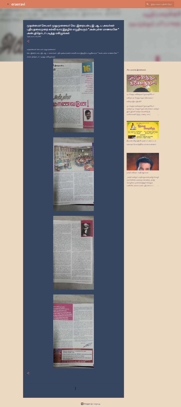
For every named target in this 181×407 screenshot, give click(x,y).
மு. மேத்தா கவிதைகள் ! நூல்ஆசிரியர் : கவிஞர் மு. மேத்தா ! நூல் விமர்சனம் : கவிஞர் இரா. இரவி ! (140, 97)
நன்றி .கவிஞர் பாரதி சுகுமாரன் (137, 173)
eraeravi (18, 4)
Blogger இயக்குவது (90, 404)
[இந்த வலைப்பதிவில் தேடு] (162, 4)
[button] (28, 41)
